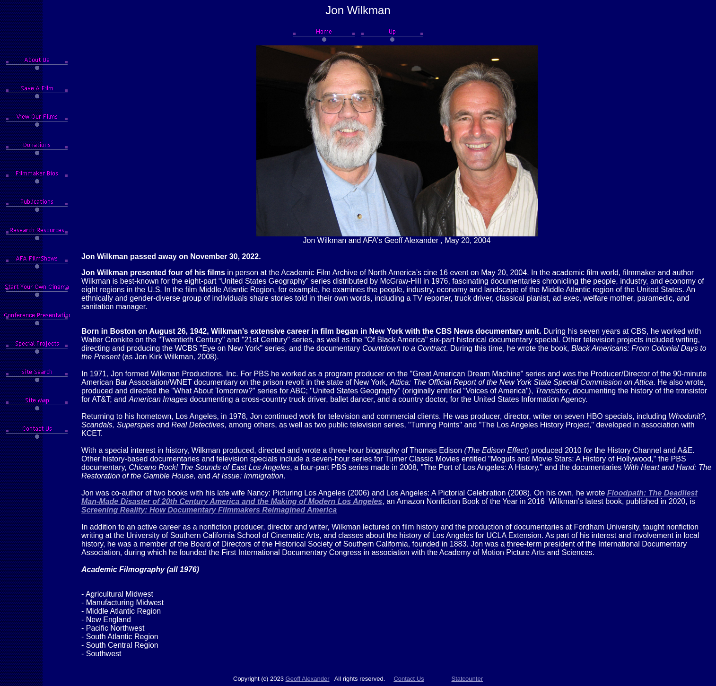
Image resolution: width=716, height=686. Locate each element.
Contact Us (408, 678)
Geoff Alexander (308, 678)
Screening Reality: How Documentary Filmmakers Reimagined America (209, 510)
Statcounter (467, 678)
